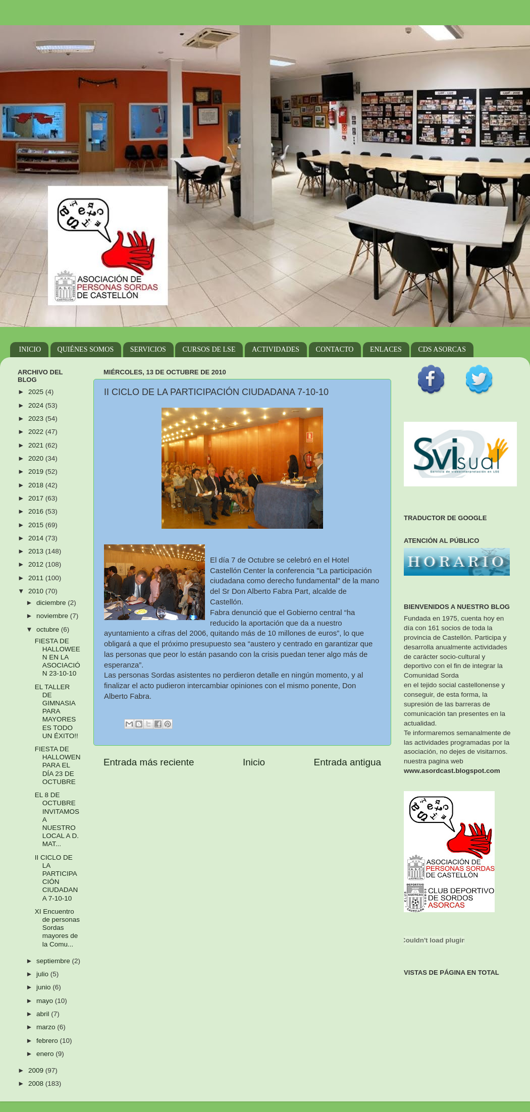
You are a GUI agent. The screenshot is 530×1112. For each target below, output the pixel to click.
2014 (36, 538)
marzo (46, 1027)
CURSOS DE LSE (208, 349)
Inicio (254, 762)
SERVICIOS (148, 349)
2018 (36, 485)
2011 (36, 578)
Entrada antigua (347, 762)
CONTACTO (335, 349)
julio (43, 974)
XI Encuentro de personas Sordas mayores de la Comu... (57, 928)
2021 (36, 445)
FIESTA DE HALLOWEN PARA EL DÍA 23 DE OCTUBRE (58, 765)
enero (46, 1054)
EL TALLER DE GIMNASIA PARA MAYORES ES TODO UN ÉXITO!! (56, 711)
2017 (36, 498)
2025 (36, 392)
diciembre (52, 602)
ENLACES (386, 349)
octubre (48, 629)
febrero (48, 1040)
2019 (36, 471)
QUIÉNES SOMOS (86, 349)
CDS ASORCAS (442, 349)
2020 (36, 458)
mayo (45, 1001)
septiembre (54, 961)
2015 (36, 525)
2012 (36, 564)
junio (44, 987)
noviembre (53, 616)
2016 (36, 511)
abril (43, 1014)
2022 (36, 431)
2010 (36, 591)
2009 (36, 1070)
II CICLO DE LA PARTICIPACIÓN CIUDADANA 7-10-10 (56, 878)
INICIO (30, 349)
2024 (36, 405)
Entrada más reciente (148, 762)
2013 (36, 551)
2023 (36, 418)
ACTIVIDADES (275, 349)
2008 (36, 1083)
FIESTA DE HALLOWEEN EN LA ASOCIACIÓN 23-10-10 (57, 657)
